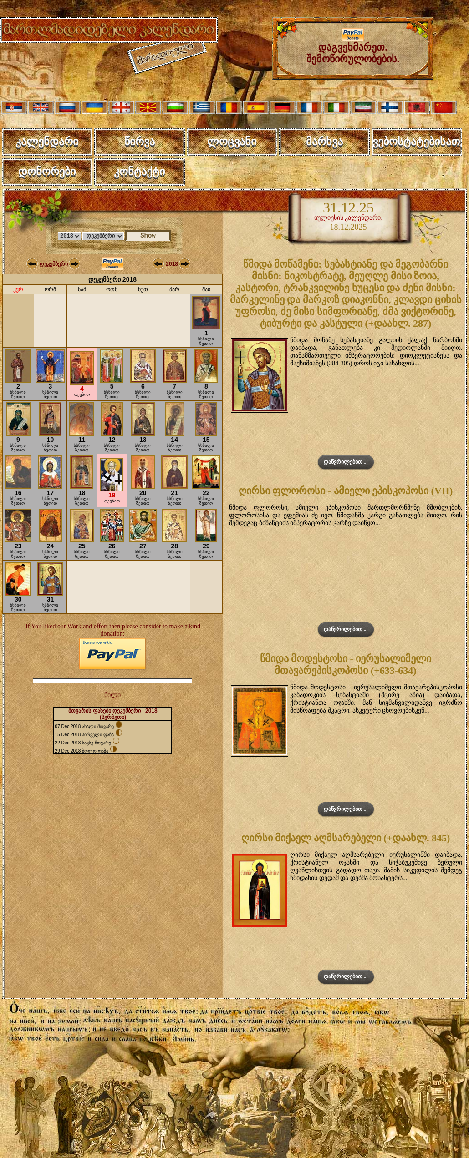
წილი (112, 695)
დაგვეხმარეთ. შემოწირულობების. (353, 48)
